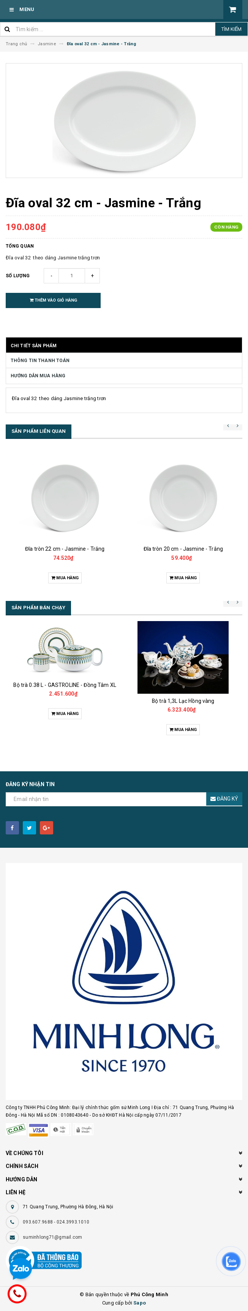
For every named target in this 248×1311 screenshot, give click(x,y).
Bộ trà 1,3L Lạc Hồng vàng (183, 701)
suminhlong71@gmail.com (52, 1237)
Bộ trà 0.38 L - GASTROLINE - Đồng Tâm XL (64, 685)
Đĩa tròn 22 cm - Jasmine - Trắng (64, 549)
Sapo (139, 1303)
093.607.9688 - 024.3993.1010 (56, 1222)
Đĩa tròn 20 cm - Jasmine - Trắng (183, 549)
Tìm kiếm (231, 29)
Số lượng (18, 275)
